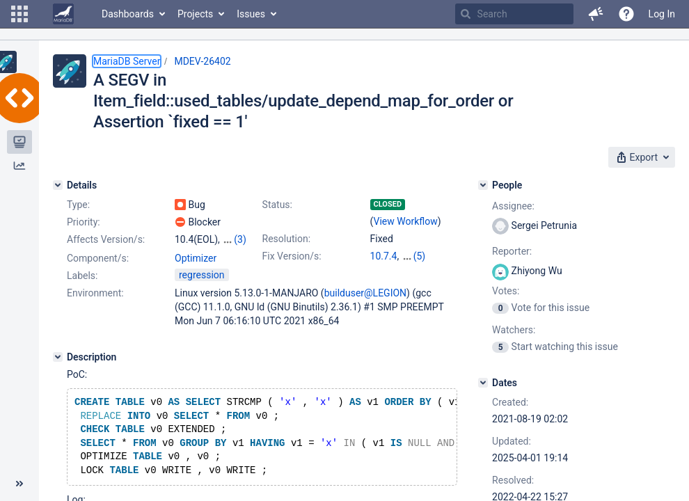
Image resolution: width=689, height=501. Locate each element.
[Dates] (483, 383)
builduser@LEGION (365, 293)
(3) (240, 239)
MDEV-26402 (202, 61)
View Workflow (406, 221)
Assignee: (513, 206)
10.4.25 (418, 256)
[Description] (58, 357)
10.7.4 (383, 256)
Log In (662, 13)
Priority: (83, 222)
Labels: (82, 275)
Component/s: (98, 258)
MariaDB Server (126, 61)
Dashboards (128, 13)
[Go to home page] (63, 14)
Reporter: (512, 251)
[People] (483, 185)
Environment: (95, 293)
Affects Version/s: (106, 239)
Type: (78, 204)
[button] (19, 14)
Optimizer (195, 258)
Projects (195, 13)
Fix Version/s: (292, 256)
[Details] (58, 185)
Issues (251, 13)
